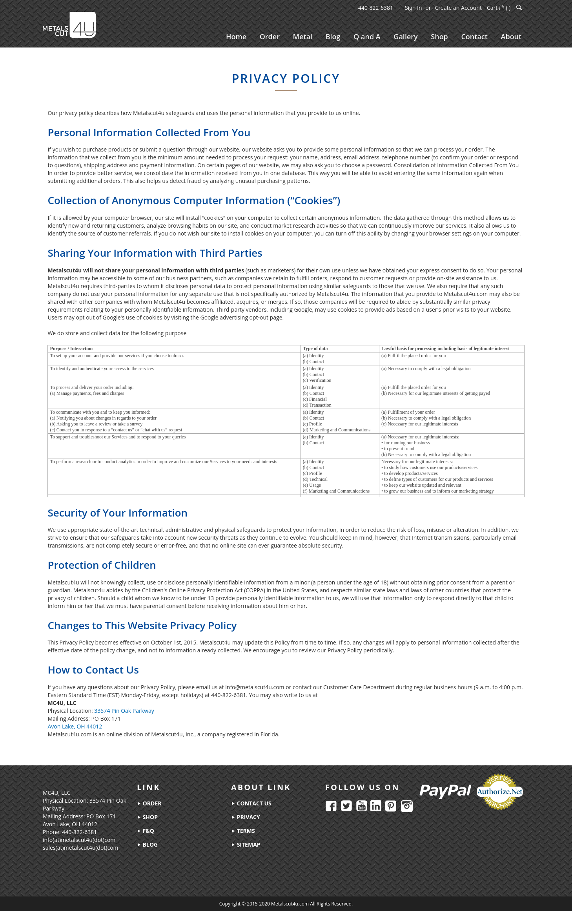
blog (147, 844)
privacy (245, 817)
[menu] (373, 36)
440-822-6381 (375, 7)
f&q (145, 830)
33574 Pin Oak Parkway (124, 713)
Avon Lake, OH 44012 (74, 729)
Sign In (413, 7)
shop (147, 817)
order (149, 803)
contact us (251, 803)
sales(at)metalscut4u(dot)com (80, 847)
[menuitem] (235, 36)
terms (243, 830)
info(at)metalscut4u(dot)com (79, 839)
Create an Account (458, 7)
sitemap (245, 844)
